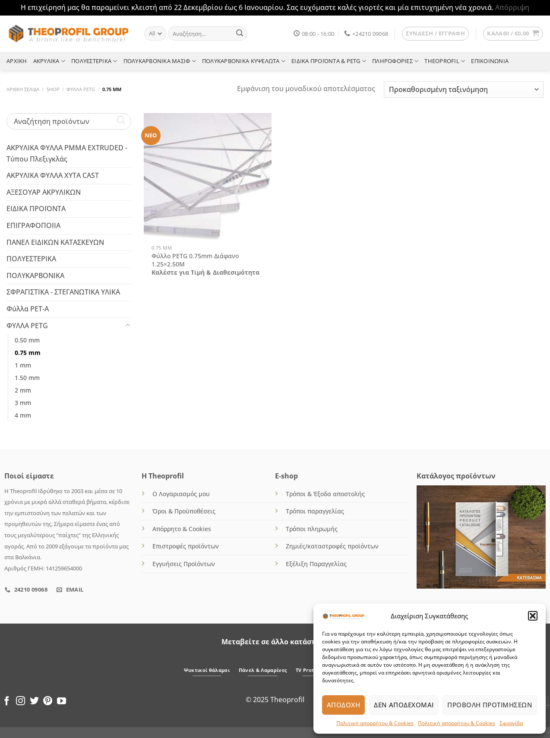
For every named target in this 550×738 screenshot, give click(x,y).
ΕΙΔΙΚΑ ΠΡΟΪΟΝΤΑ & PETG (328, 61)
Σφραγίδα (511, 723)
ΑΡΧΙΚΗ (16, 61)
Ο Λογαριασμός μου (181, 494)
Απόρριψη (512, 7)
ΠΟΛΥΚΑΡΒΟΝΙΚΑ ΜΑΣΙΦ (159, 61)
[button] (532, 615)
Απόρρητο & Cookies (181, 529)
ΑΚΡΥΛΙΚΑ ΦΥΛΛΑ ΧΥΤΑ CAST (52, 175)
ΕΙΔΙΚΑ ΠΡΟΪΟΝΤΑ (36, 208)
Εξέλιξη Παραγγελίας (316, 564)
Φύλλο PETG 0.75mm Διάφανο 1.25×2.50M (195, 260)
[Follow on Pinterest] (47, 701)
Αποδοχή (343, 704)
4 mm (23, 415)
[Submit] (239, 33)
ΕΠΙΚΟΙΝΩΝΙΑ (490, 61)
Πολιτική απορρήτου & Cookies (375, 723)
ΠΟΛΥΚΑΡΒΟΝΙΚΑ (35, 275)
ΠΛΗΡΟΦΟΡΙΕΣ (395, 61)
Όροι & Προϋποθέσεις (183, 511)
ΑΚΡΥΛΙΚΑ (49, 61)
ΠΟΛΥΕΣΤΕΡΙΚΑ (94, 61)
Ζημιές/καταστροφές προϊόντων (332, 546)
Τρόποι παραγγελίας (315, 511)
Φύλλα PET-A (27, 308)
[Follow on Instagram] (20, 701)
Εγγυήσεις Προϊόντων (183, 564)
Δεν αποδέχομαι (403, 704)
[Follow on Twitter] (34, 701)
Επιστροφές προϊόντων (185, 546)
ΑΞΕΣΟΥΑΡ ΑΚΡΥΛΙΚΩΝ (43, 191)
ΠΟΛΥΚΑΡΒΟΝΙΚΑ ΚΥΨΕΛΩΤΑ (243, 61)
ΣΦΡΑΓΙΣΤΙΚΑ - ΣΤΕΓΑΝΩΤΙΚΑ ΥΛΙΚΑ (63, 292)
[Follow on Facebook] (6, 701)
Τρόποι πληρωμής (312, 529)
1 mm (23, 365)
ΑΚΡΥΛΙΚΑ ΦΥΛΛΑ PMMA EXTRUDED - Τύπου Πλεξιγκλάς (66, 153)
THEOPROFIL (444, 61)
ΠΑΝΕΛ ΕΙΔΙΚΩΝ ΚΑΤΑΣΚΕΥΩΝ (55, 242)
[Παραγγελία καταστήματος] (464, 89)
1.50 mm (27, 378)
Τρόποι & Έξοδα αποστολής (325, 494)
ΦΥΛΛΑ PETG (80, 89)
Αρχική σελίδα (22, 89)
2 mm (23, 390)
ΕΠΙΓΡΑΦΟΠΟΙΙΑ (33, 225)
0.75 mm (28, 352)
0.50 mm (27, 340)
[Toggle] (127, 325)
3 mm (23, 403)
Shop (53, 89)
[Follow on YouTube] (61, 701)
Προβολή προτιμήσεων (489, 704)
